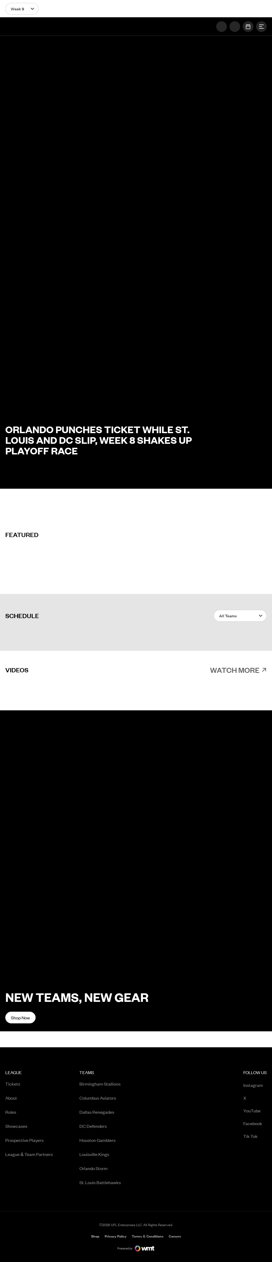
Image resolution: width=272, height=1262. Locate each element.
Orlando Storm (93, 1168)
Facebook (255, 1123)
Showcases (16, 1126)
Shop (95, 1236)
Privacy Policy (115, 1236)
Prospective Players (24, 1140)
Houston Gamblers (97, 1140)
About (11, 1097)
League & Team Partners (29, 1154)
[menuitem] (29, 1129)
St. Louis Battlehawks (100, 1182)
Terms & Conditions (147, 1236)
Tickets (12, 1083)
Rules (10, 1111)
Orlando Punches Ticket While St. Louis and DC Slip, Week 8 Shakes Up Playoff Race (98, 440)
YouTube (255, 1111)
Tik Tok (255, 1136)
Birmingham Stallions (100, 1083)
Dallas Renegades (96, 1111)
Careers (175, 1236)
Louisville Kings (94, 1154)
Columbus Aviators (97, 1097)
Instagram (255, 1085)
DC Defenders (93, 1126)
